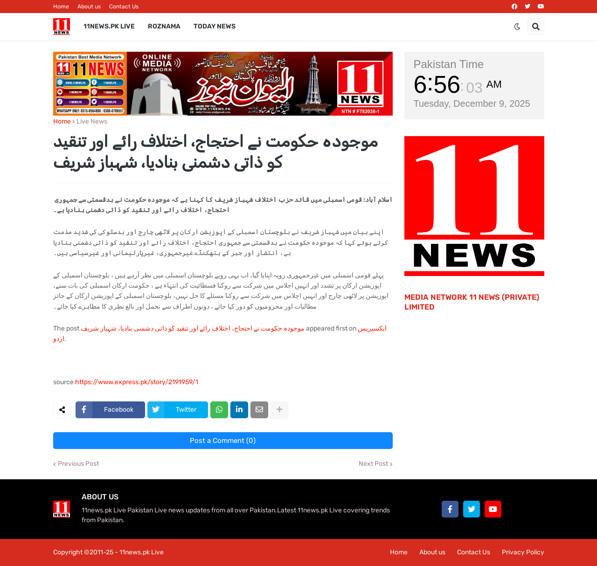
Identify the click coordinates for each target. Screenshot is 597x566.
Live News (91, 121)
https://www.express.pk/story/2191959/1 (136, 382)
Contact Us (124, 6)
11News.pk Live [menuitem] (109, 26)
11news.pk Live (141, 552)
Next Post (373, 464)
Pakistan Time (449, 64)
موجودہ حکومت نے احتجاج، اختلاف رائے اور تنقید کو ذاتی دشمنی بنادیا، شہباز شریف (193, 328)
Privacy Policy (523, 552)
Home (61, 6)
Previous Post (78, 464)
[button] (517, 26)
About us (89, 6)
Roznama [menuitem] (164, 26)
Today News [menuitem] (215, 26)
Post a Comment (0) (223, 440)
